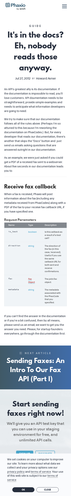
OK (23, 489)
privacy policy (16, 471)
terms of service (41, 471)
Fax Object (31, 280)
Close (47, 489)
